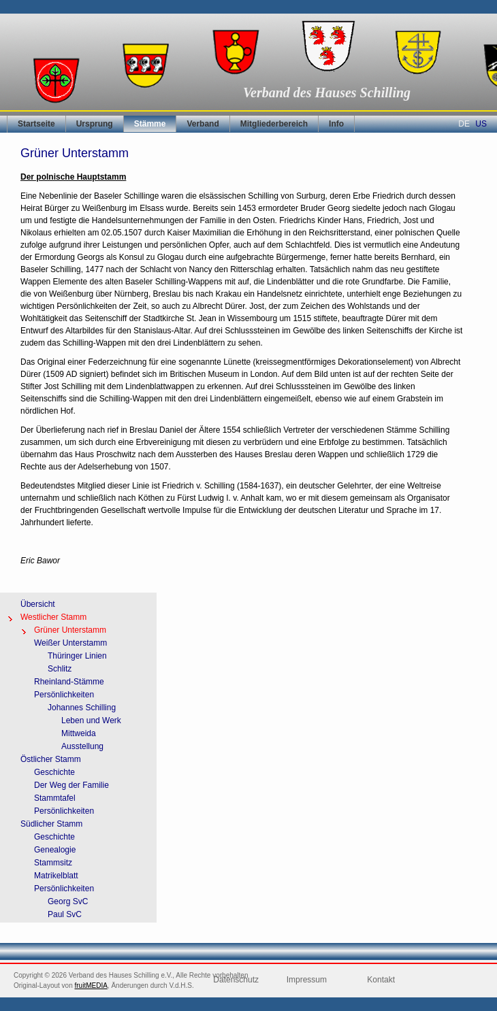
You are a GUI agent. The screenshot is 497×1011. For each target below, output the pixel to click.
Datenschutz (236, 979)
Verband (203, 124)
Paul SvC (65, 914)
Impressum (307, 979)
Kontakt (381, 979)
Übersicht (37, 604)
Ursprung (94, 124)
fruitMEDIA (91, 985)
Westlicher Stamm (53, 617)
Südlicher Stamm (51, 824)
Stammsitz (53, 862)
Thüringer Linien (77, 656)
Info (336, 124)
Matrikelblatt (56, 875)
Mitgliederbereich (274, 124)
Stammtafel (55, 798)
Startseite (36, 124)
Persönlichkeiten (64, 694)
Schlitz (59, 669)
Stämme (150, 124)
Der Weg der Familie (71, 785)
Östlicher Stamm (50, 759)
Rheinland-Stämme (69, 681)
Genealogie (55, 850)
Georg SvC (68, 901)
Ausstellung (82, 746)
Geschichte (54, 772)
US (481, 124)
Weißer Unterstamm (70, 643)
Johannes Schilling (82, 707)
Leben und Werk (91, 720)
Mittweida (78, 733)
